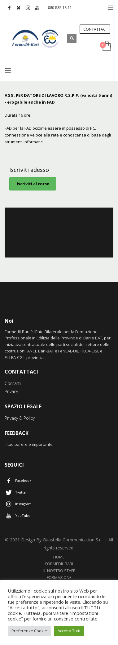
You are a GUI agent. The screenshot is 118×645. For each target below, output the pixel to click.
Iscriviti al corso (33, 183)
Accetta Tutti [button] (69, 631)
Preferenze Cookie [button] (29, 631)
